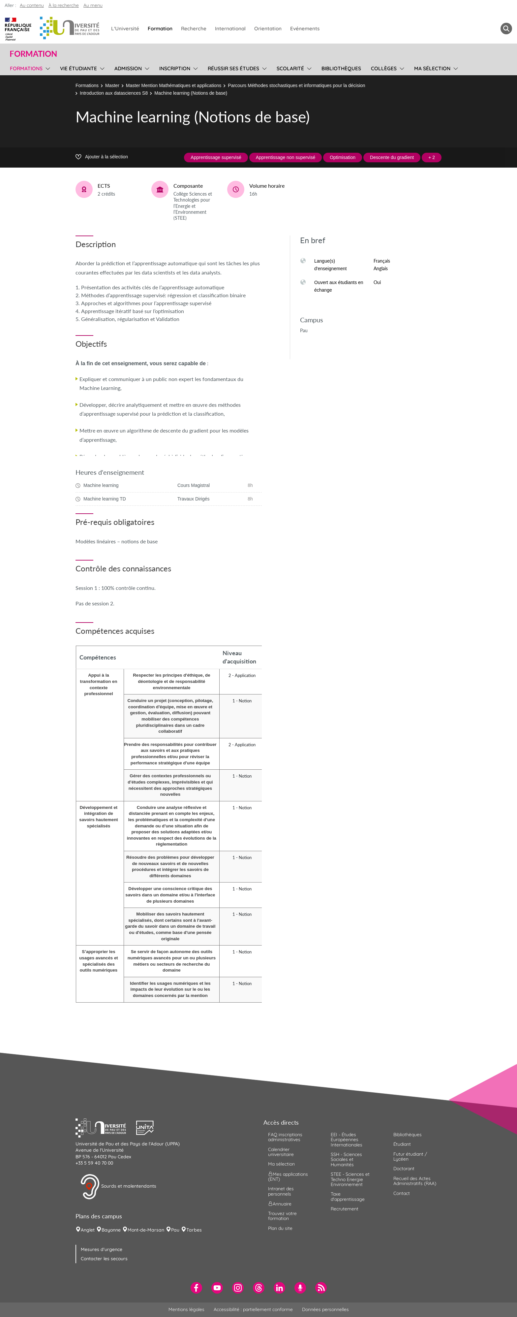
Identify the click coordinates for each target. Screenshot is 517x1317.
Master (112, 85)
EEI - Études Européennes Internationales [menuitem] (346, 1140)
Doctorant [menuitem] (403, 1169)
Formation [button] (33, 53)
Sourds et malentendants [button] (118, 1186)
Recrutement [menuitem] (344, 1209)
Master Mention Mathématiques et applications (173, 85)
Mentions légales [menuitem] (186, 1309)
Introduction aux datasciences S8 (114, 93)
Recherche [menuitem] (193, 28)
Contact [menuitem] (401, 1193)
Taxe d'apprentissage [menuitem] (348, 1196)
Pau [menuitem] (175, 1230)
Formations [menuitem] (26, 68)
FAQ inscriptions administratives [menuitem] (285, 1137)
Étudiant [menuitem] (402, 1144)
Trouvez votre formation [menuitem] (282, 1215)
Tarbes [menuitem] (194, 1230)
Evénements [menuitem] (304, 28)
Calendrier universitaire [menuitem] (281, 1151)
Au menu (93, 5)
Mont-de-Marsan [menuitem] (146, 1230)
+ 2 (431, 157)
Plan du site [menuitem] (280, 1228)
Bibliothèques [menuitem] (341, 68)
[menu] (46, 68)
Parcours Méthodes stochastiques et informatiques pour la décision (296, 85)
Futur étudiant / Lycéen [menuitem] (410, 1156)
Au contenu (32, 5)
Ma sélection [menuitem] (432, 68)
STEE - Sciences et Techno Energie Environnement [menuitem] (350, 1179)
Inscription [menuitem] (174, 68)
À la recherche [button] (63, 5)
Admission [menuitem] (128, 68)
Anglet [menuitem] (88, 1230)
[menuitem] (196, 1288)
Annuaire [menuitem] (279, 1204)
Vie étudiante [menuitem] (78, 68)
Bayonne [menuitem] (111, 1230)
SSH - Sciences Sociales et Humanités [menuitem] (346, 1159)
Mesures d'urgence (101, 1249)
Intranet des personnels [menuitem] (281, 1191)
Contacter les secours (104, 1259)
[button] (106, 1127)
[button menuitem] (506, 28)
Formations (87, 85)
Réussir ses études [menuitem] (233, 68)
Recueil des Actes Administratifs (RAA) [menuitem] (414, 1180)
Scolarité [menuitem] (290, 68)
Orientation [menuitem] (268, 28)
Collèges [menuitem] (384, 68)
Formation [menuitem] (160, 28)
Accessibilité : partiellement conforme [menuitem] (253, 1309)
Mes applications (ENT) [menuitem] (288, 1176)
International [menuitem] (230, 28)
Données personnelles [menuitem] (325, 1309)
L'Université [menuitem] (125, 28)
